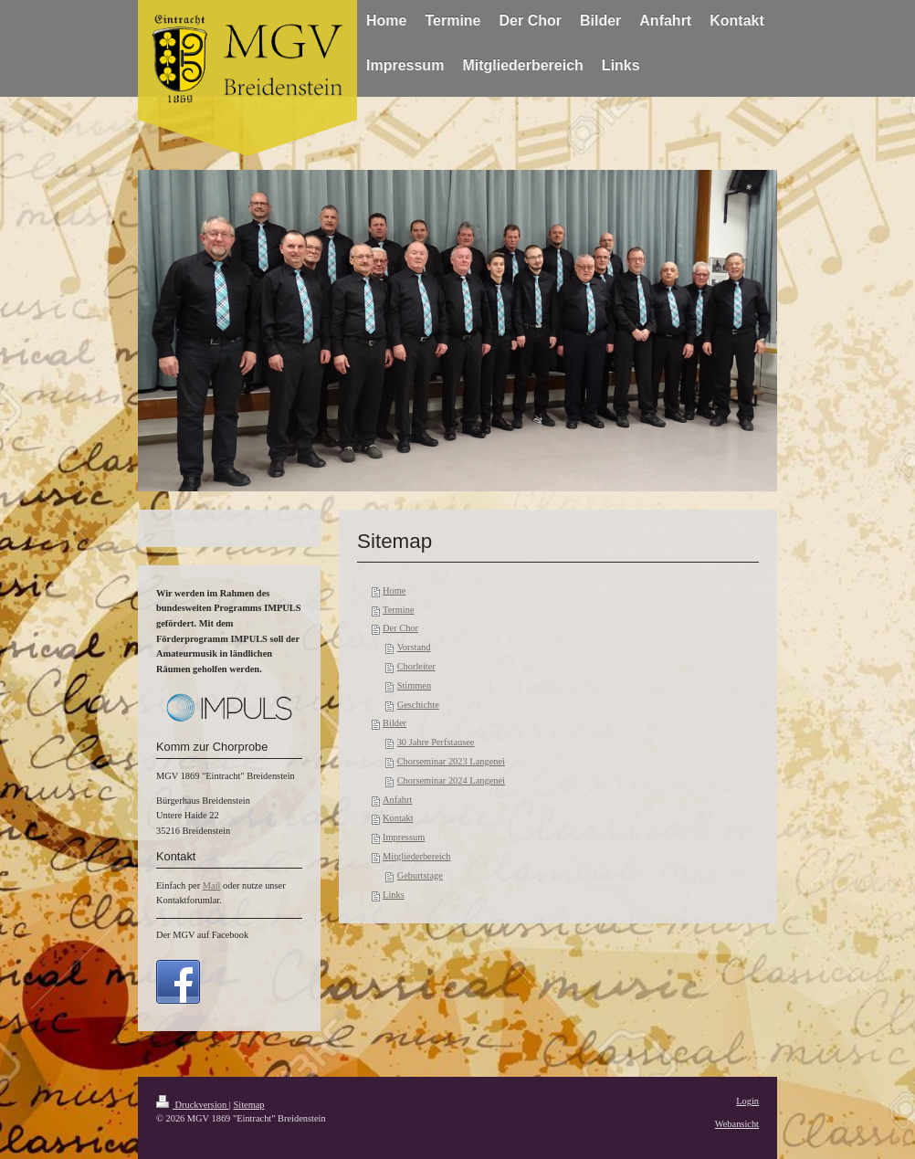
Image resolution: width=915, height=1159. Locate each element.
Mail (212, 885)
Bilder (394, 723)
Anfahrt (397, 800)
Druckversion (192, 1105)
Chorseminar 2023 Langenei (451, 761)
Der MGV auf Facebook (202, 935)
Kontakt (398, 818)
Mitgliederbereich (416, 856)
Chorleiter (416, 666)
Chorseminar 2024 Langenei (451, 780)
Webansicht (737, 1124)
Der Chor (400, 628)
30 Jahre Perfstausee (436, 742)
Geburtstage (420, 875)
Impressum (404, 837)
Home (394, 590)
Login (747, 1101)
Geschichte (418, 705)
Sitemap (248, 1105)
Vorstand (414, 647)
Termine (398, 610)
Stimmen (414, 685)
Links (394, 895)
